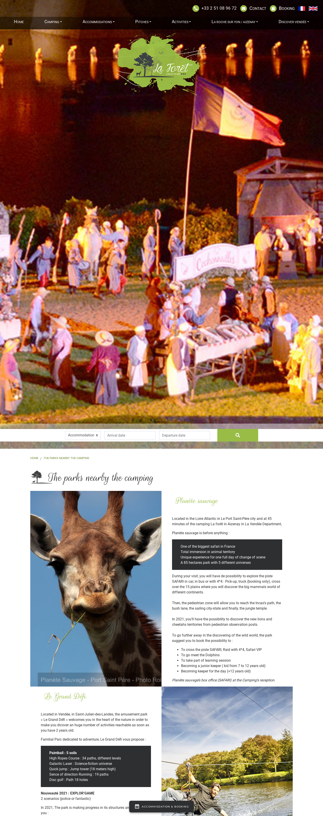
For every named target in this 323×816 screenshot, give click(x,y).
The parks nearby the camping (66, 458)
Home (34, 458)
